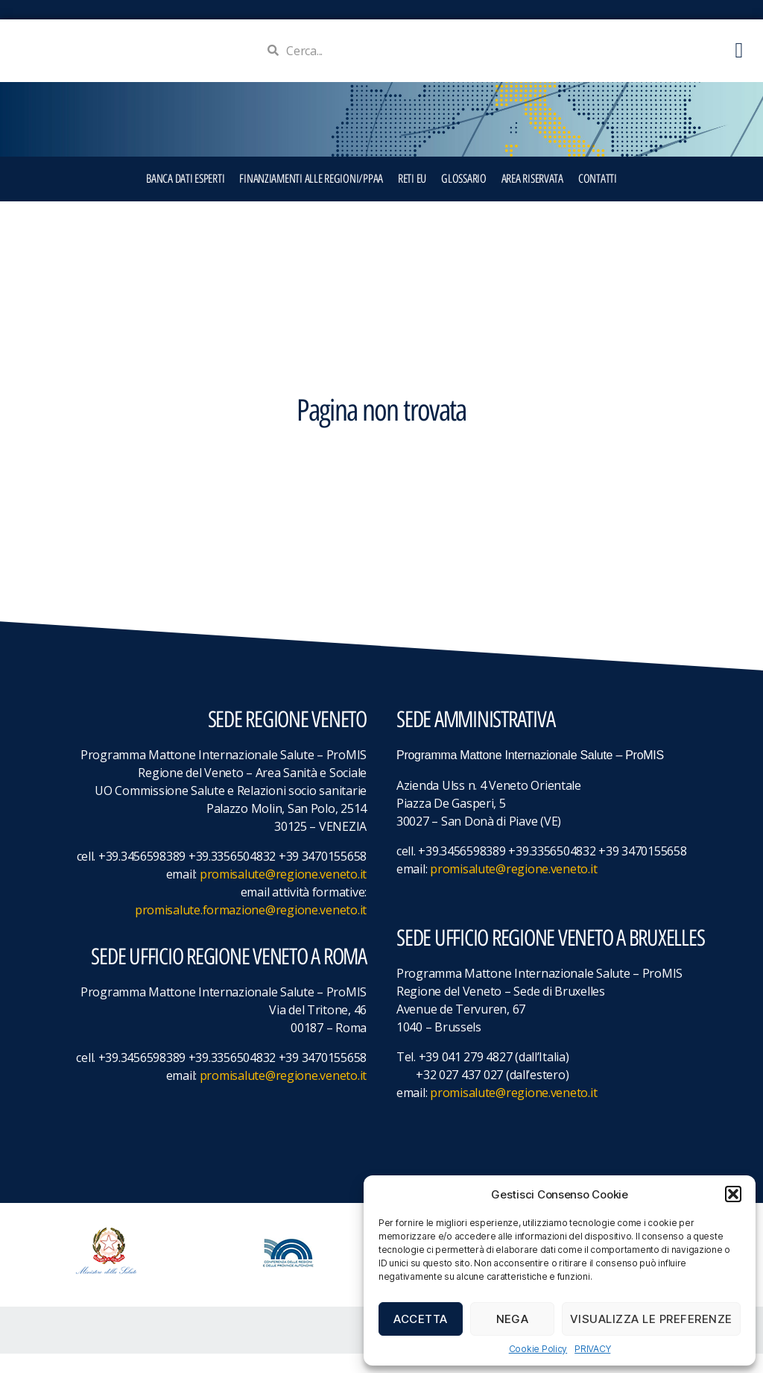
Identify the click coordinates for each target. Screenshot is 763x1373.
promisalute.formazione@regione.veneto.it (251, 929)
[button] (733, 1194)
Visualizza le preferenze (651, 1319)
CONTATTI (597, 198)
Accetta (420, 1319)
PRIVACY (592, 1348)
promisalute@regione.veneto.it (283, 893)
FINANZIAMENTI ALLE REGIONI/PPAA (311, 198)
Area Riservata (532, 198)
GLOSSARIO (464, 198)
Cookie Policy (538, 1348)
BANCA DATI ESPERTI (185, 198)
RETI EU (412, 198)
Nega (512, 1319)
